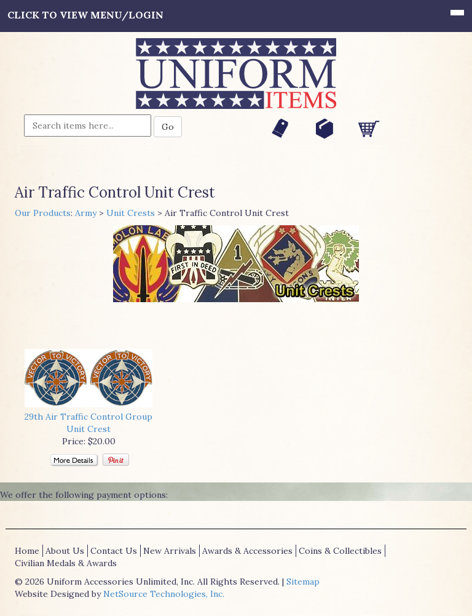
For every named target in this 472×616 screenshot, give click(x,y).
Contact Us (113, 550)
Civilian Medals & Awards (66, 563)
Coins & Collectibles (340, 550)
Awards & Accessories (247, 550)
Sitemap (303, 581)
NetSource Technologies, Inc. (163, 593)
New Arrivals (169, 550)
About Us (64, 550)
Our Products (43, 212)
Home (27, 550)
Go (168, 126)
